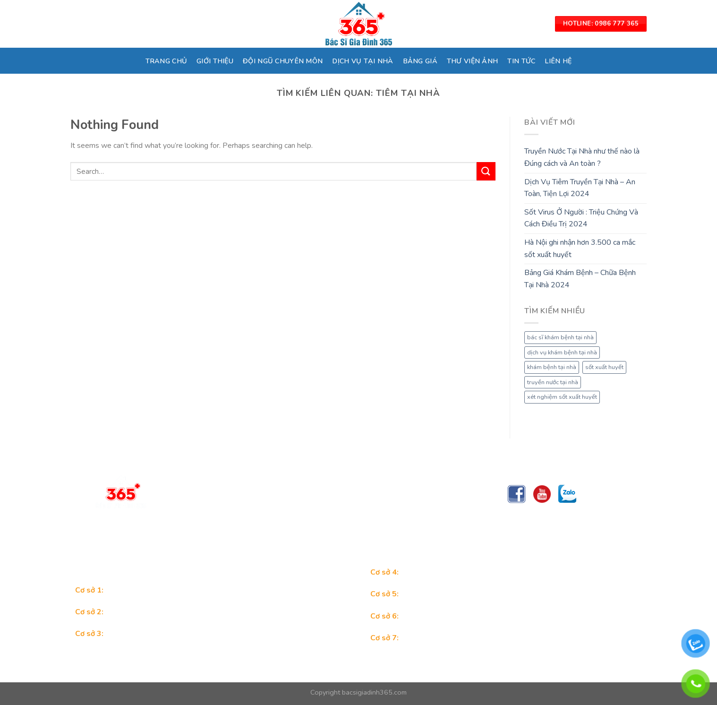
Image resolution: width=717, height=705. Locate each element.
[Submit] (486, 171)
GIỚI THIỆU (214, 61)
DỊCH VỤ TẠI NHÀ (362, 61)
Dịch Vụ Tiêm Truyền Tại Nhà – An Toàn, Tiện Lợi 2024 (579, 188)
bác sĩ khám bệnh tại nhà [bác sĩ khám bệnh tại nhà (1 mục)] (560, 337)
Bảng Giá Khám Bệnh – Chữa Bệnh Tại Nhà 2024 (580, 278)
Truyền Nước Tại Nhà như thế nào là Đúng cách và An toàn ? (582, 157)
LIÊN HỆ (558, 61)
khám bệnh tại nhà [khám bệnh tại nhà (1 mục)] (551, 367)
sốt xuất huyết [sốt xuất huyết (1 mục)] (604, 367)
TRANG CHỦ (166, 61)
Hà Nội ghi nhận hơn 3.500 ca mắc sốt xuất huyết (579, 248)
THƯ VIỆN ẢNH (472, 61)
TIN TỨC (521, 61)
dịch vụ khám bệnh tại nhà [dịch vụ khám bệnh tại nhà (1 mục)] (562, 352)
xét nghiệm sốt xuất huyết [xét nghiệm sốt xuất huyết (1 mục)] (562, 397)
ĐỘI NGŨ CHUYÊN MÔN (283, 61)
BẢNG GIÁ (420, 61)
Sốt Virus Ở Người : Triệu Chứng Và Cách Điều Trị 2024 (581, 218)
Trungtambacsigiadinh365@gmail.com (244, 534)
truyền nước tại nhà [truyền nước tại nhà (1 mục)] (552, 382)
